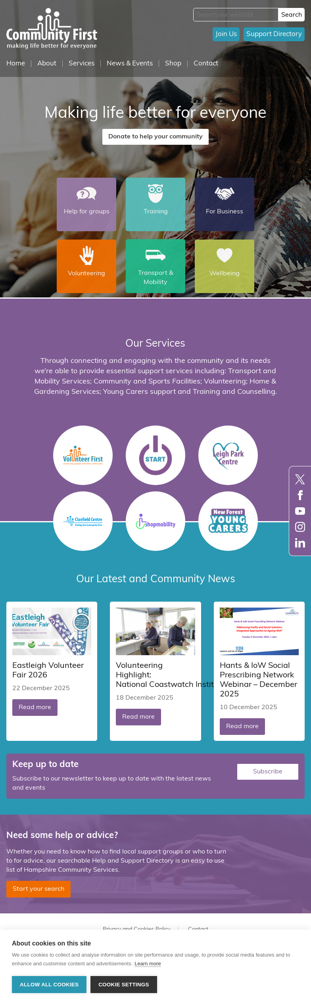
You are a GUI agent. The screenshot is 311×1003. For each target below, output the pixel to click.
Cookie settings (123, 985)
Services (81, 63)
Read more (35, 707)
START (155, 455)
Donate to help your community (155, 137)
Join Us (226, 34)
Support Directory (274, 34)
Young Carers (228, 521)
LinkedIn (300, 543)
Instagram (300, 527)
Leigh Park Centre (228, 455)
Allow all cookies (49, 985)
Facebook (300, 495)
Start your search (38, 889)
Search (291, 15)
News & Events (130, 63)
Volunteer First (83, 455)
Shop (173, 63)
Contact (206, 63)
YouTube (300, 511)
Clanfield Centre (83, 521)
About (46, 63)
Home (15, 63)
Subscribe (267, 772)
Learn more (147, 964)
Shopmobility (155, 521)
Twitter (300, 479)
